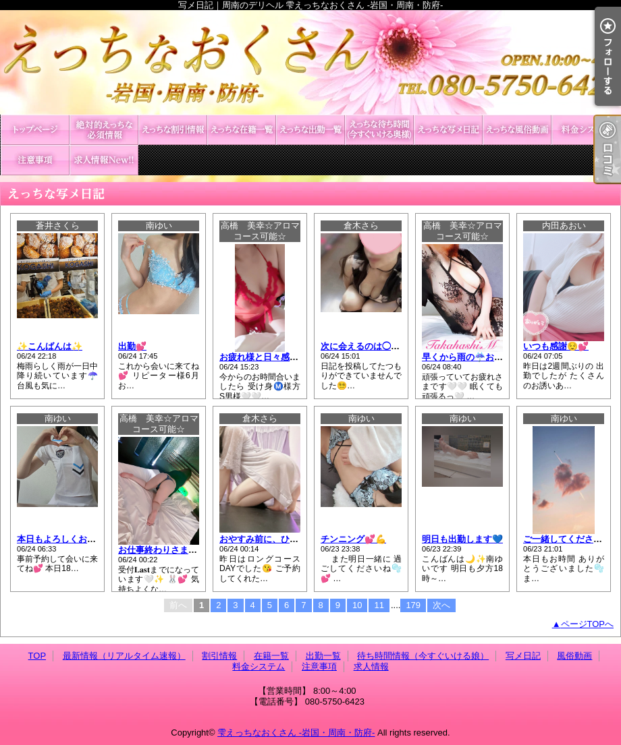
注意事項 (35, 160)
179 (413, 605)
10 (357, 605)
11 (378, 605)
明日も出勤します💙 (462, 539)
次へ (441, 605)
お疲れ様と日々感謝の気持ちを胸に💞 (295, 357)
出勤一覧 (310, 130)
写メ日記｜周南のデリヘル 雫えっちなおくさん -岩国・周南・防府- (310, 62)
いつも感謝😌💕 (556, 346)
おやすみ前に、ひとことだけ (276, 539)
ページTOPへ (587, 624)
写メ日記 (448, 130)
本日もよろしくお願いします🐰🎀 (85, 539)
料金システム (585, 130)
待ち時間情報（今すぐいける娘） (379, 130)
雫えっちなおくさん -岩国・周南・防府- (296, 732)
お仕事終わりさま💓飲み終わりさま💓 (194, 550)
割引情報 (172, 130)
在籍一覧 (241, 130)
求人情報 (104, 160)
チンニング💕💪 (353, 539)
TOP (35, 130)
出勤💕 (132, 346)
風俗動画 (517, 130)
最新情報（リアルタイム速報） (104, 130)
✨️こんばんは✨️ (49, 346)
